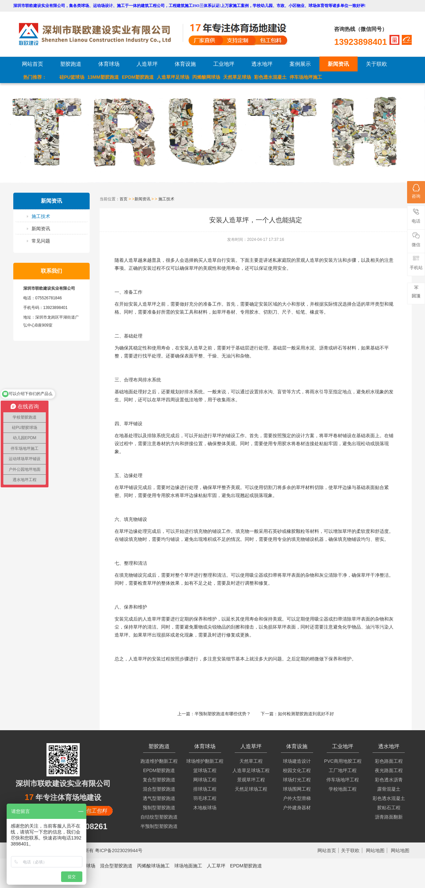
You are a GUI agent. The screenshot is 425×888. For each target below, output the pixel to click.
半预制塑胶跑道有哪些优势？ (223, 713)
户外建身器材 (297, 807)
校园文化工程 (297, 770)
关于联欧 (376, 64)
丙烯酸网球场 (206, 77)
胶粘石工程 (388, 807)
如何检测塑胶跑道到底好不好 (306, 713)
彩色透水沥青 (389, 779)
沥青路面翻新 (389, 817)
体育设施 (185, 64)
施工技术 (41, 216)
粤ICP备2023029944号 (118, 850)
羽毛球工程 (204, 798)
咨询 (416, 191)
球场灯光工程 (297, 779)
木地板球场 (204, 807)
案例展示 (300, 64)
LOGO (100, 34)
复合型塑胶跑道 (159, 779)
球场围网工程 (297, 789)
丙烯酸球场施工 (153, 865)
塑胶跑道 (70, 64)
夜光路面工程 (389, 770)
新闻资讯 (338, 64)
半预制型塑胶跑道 (159, 826)
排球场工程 (204, 789)
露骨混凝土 (388, 789)
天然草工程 (251, 761)
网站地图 (375, 850)
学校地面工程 (343, 789)
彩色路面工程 (389, 761)
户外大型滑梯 (297, 798)
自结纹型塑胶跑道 (159, 817)
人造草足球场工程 (251, 770)
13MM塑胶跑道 (103, 77)
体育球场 (109, 64)
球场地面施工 (188, 865)
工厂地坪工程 (343, 770)
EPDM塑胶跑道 (138, 77)
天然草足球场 (237, 77)
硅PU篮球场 (71, 77)
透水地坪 (262, 64)
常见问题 (41, 241)
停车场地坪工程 (342, 779)
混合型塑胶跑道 (159, 789)
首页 (124, 199)
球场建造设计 (297, 761)
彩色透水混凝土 (270, 77)
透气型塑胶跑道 (159, 798)
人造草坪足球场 (173, 77)
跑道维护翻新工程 (159, 761)
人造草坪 (147, 64)
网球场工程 (204, 779)
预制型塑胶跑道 (159, 807)
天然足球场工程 (251, 789)
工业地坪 (223, 64)
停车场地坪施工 (306, 77)
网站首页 (32, 64)
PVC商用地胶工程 (343, 761)
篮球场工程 (204, 770)
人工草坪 (216, 865)
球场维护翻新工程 (204, 761)
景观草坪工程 (251, 779)
